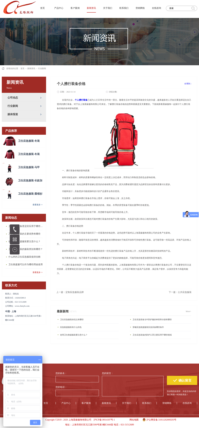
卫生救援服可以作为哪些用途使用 (25, 264)
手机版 (121, 420)
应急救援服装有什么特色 (71, 327)
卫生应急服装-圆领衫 (30, 193)
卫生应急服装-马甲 (29, 167)
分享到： (188, 84)
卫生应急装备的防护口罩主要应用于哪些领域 (152, 335)
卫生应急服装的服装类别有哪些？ (25, 249)
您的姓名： (61, 373)
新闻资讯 (31, 68)
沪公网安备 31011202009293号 (159, 419)
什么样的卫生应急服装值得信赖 (24, 257)
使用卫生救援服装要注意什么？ (24, 241)
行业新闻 (42, 68)
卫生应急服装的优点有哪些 (72, 319)
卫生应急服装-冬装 (29, 140)
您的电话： (61, 387)
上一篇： (70, 292)
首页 (42, 8)
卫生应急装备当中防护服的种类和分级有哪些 (152, 319)
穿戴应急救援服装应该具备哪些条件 (148, 327)
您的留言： (107, 373)
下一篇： (180, 292)
